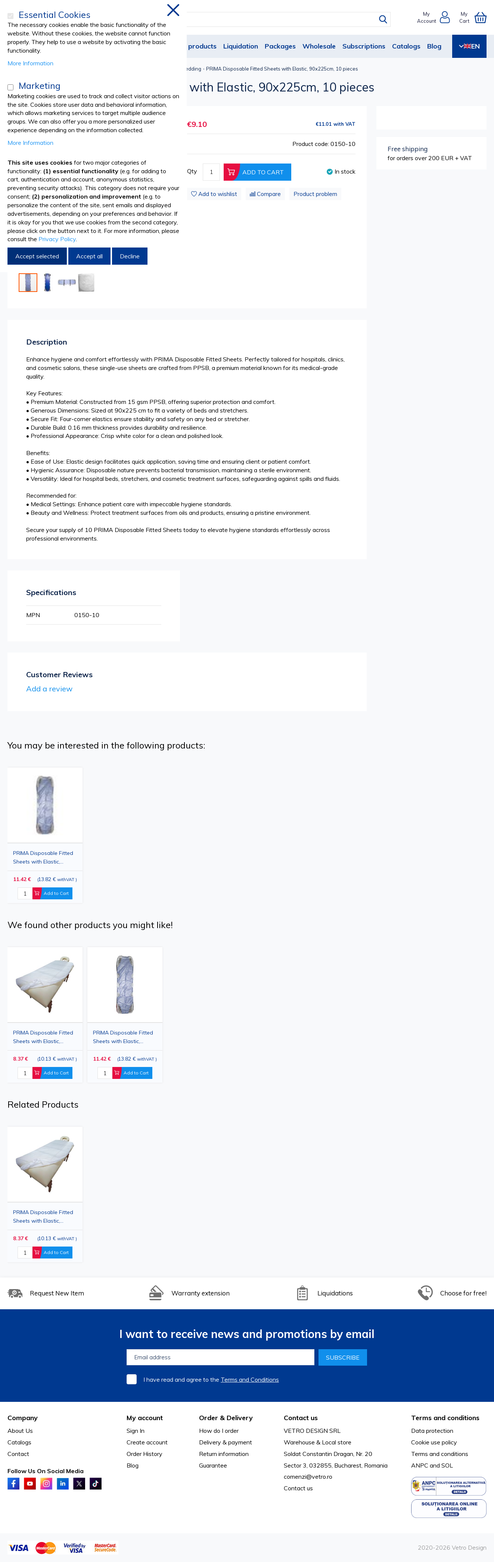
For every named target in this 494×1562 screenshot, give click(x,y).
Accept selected (37, 256)
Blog (434, 46)
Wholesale (319, 46)
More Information (30, 63)
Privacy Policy (57, 239)
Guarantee (213, 1465)
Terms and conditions (439, 1453)
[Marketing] (10, 87)
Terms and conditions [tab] (445, 1417)
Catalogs (406, 46)
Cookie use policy (434, 1442)
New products (194, 46)
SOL (447, 1465)
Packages (280, 46)
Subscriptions (363, 46)
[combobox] (253, 19)
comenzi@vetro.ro (308, 1476)
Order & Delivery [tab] (226, 1417)
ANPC (419, 1465)
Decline (130, 256)
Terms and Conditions (250, 1379)
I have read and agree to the (211, 1379)
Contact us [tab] (301, 1417)
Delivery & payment (225, 1442)
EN (469, 46)
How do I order (219, 1430)
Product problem (315, 193)
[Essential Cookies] (10, 16)
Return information (224, 1453)
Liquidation (240, 46)
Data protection (432, 1430)
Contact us (298, 1488)
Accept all (89, 256)
